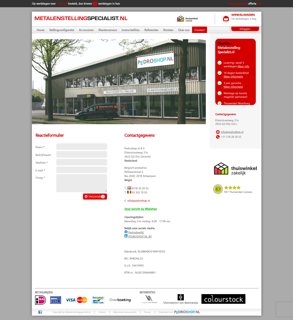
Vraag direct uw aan (244, 3)
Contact (199, 30)
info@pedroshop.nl (138, 200)
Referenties (151, 30)
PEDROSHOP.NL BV (140, 236)
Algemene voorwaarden (124, 312)
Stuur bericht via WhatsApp (140, 209)
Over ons (184, 30)
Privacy (147, 312)
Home (40, 30)
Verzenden (94, 196)
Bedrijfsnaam (43, 155)
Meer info (243, 66)
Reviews (168, 30)
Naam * (40, 147)
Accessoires (86, 30)
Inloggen (245, 28)
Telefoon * (42, 162)
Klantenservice (108, 30)
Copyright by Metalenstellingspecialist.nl (71, 312)
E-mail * (40, 170)
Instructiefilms (131, 30)
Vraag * (40, 177)
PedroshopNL (136, 232)
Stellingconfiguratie (61, 30)
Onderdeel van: (179, 312)
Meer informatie (233, 76)
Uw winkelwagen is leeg (243, 18)
